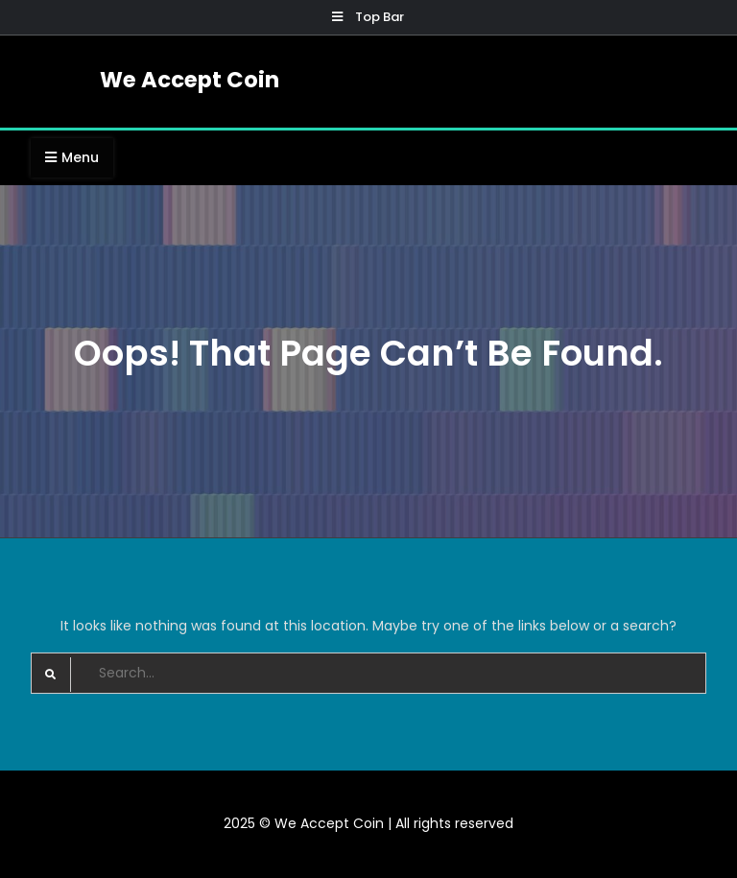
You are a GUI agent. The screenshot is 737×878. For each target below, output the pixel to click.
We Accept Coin (189, 79)
